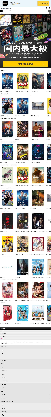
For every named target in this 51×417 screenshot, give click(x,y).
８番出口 (47, 117)
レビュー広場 (3, 396)
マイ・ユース (2, 278)
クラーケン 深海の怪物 (35, 163)
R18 (49, 12)
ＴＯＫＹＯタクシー (34, 140)
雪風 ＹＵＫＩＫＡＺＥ (5, 92)
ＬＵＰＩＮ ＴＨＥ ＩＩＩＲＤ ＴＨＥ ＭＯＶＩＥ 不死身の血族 (29, 255)
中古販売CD (14, 12)
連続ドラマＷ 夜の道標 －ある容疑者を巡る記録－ (25, 232)
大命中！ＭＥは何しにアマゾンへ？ (22, 92)
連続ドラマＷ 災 (3, 232)
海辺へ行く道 (18, 324)
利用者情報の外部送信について (5, 344)
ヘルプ (2, 389)
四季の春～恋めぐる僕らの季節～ (37, 278)
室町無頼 (17, 140)
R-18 (25, 340)
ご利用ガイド (3, 385)
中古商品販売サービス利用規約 (21, 343)
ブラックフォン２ (34, 92)
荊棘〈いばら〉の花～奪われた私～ (22, 301)
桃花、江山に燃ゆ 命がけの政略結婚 (38, 301)
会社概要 (2, 343)
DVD (2, 12)
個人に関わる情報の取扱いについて (30, 343)
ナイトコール (2, 186)
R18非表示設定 (5, 382)
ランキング (25, 337)
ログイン (49, 10)
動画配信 (2, 365)
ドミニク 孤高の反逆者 (20, 163)
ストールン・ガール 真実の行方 (37, 186)
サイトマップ (11, 344)
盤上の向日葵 (48, 140)
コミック (9, 12)
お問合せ (2, 392)
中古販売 (3, 379)
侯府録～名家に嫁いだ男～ (5, 301)
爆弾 (1, 140)
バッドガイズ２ (3, 255)
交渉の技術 (17, 278)
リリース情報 (25, 335)
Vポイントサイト (4, 399)
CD (5, 12)
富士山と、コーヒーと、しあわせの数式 (38, 324)
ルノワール (48, 324)
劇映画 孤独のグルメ (35, 117)
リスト (46, 10)
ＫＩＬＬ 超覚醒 (3, 163)
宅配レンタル (4, 372)
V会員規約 (5, 343)
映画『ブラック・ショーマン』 (6, 117)
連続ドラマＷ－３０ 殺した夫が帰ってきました (40, 232)
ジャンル (25, 332)
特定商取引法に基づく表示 (39, 343)
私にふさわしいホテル (4, 324)
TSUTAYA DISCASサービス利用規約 (12, 343)
